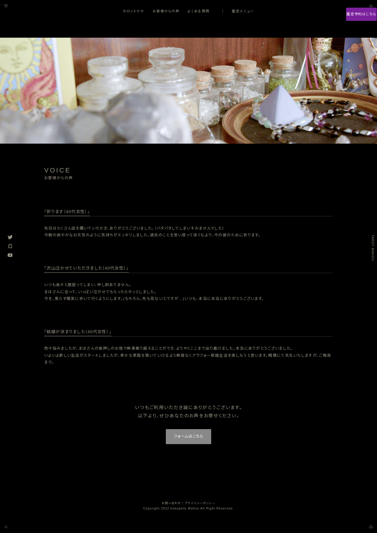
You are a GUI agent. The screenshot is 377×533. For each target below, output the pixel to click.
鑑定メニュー (243, 11)
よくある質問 (198, 11)
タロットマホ (133, 11)
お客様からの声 (166, 11)
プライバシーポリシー (200, 505)
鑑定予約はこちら (346, 15)
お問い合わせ (171, 505)
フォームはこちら (188, 437)
